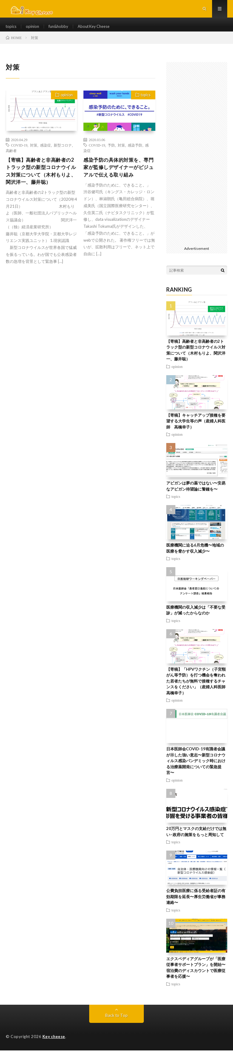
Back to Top (116, 1023)
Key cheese (54, 1044)
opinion (34, 30)
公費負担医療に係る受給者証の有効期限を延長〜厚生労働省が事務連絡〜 (195, 904)
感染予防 (135, 153)
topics (12, 30)
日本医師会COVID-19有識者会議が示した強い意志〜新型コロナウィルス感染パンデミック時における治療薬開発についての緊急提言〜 (195, 768)
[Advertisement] (196, 161)
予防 (111, 153)
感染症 (45, 153)
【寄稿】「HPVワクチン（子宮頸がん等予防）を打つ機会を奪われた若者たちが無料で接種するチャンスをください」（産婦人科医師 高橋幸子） (197, 689)
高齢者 (11, 158)
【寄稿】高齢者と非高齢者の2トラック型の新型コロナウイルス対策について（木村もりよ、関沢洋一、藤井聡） (41, 184)
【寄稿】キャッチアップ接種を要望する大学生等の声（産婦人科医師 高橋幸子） (195, 429)
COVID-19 (19, 153)
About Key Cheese (99, 30)
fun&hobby (61, 30)
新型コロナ (63, 153)
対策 (33, 153)
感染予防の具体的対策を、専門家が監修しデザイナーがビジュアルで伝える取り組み (117, 180)
